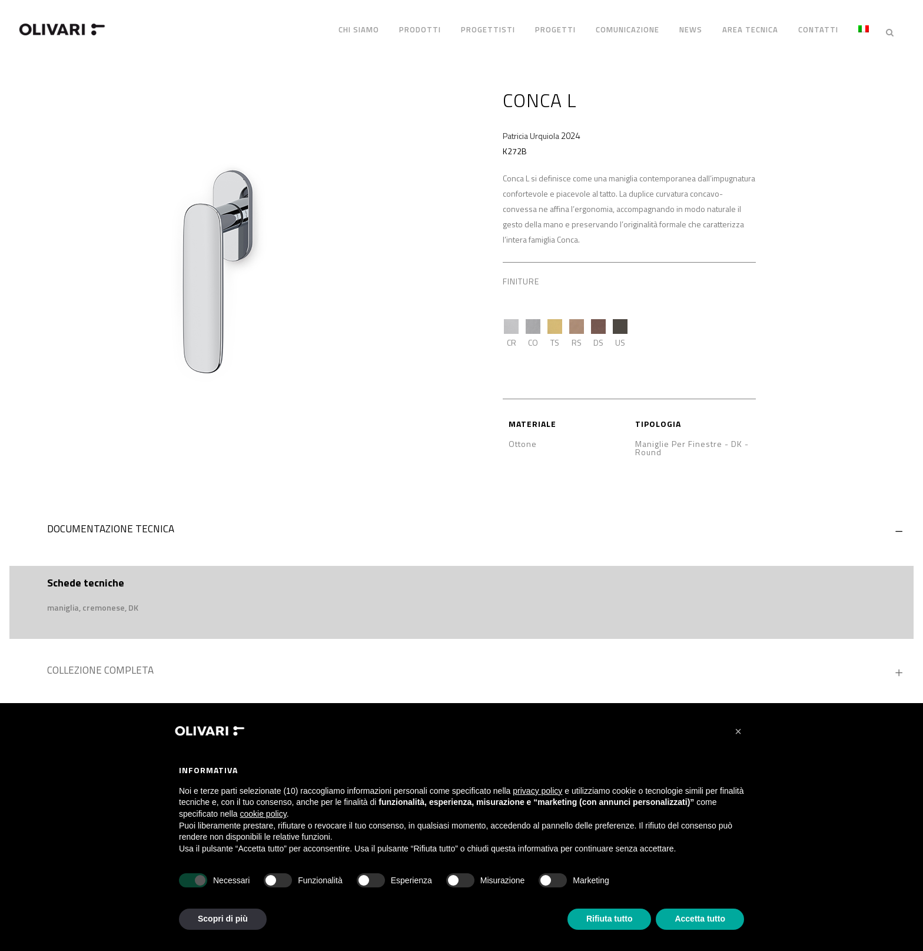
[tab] (461, 523)
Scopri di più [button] (223, 918)
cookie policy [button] (263, 814)
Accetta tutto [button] (700, 918)
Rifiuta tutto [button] (609, 918)
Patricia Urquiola (531, 127)
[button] (738, 731)
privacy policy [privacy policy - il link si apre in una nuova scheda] (537, 791)
